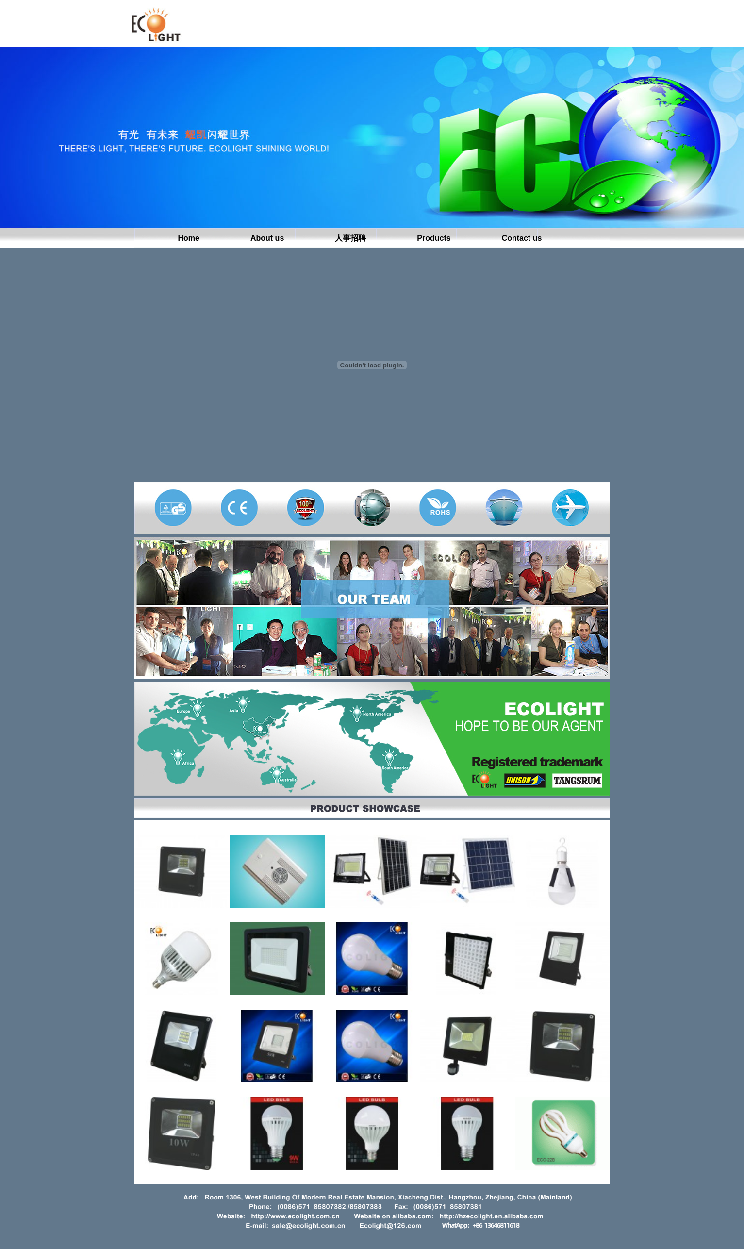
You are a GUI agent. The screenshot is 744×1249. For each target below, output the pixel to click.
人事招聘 (350, 239)
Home (188, 239)
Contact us (522, 239)
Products (433, 239)
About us (267, 239)
